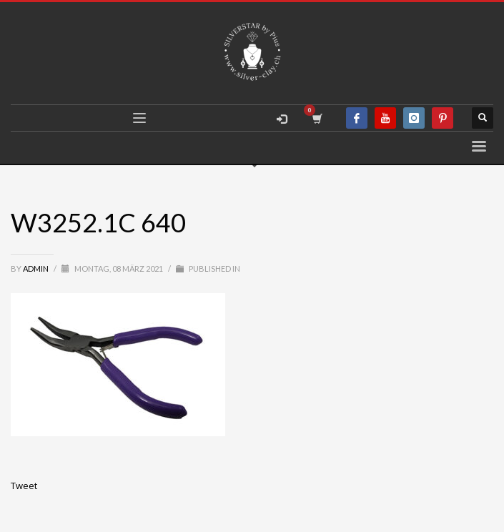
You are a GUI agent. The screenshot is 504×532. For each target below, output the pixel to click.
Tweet (24, 485)
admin (36, 268)
